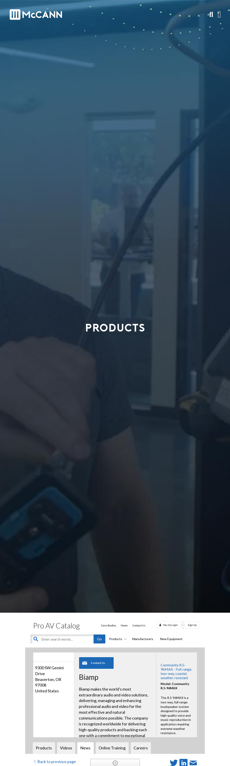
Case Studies (108, 625)
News (124, 625)
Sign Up (192, 624)
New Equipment (171, 639)
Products (117, 639)
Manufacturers (142, 639)
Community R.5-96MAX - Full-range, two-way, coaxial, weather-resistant (176, 671)
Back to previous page (54, 761)
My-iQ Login (170, 624)
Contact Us (139, 625)
